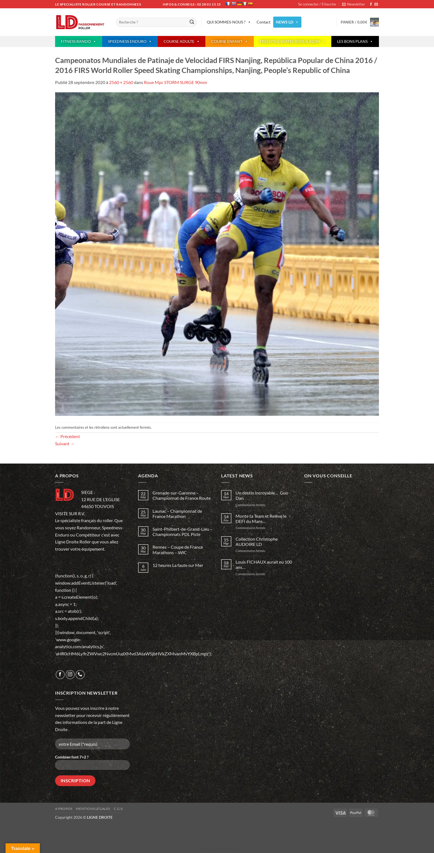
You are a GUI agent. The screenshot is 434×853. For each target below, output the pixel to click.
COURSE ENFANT (229, 41)
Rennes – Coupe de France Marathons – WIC (178, 549)
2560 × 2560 (121, 82)
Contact (263, 22)
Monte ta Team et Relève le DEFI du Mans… (261, 518)
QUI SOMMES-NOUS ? (229, 22)
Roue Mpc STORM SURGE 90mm (175, 82)
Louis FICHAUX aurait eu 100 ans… (264, 564)
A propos (64, 809)
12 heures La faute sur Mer (178, 565)
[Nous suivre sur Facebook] (371, 4)
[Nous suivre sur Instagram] (70, 674)
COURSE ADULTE (182, 41)
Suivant (65, 443)
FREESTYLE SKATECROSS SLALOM (293, 41)
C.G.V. (119, 809)
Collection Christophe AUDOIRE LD (257, 541)
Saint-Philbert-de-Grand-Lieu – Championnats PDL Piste (183, 531)
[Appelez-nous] (80, 674)
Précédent (67, 436)
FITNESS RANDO (78, 41)
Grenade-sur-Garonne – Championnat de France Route (182, 495)
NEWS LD (287, 22)
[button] (353, 4)
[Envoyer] (192, 22)
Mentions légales (93, 809)
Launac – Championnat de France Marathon (177, 513)
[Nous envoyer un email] (376, 4)
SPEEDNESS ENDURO (130, 41)
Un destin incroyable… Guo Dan (262, 495)
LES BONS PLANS (355, 41)
